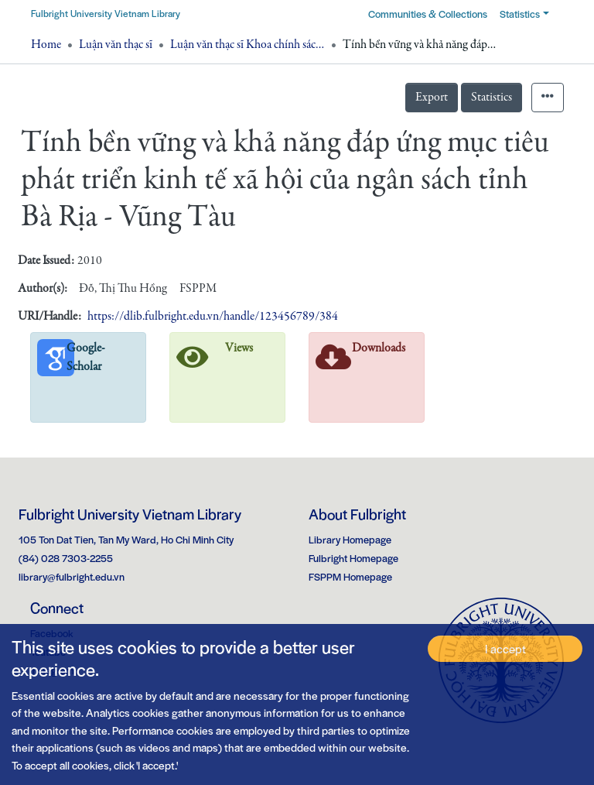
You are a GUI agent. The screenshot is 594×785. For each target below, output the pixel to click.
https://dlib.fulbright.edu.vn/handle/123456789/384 (212, 316)
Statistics (491, 97)
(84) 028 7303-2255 (66, 557)
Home (46, 44)
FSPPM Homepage (350, 576)
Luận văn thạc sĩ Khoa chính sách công (247, 44)
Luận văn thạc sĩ (115, 44)
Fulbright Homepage (353, 557)
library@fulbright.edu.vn (72, 576)
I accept (505, 648)
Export (431, 97)
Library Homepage (350, 539)
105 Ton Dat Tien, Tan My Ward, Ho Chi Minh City (126, 539)
